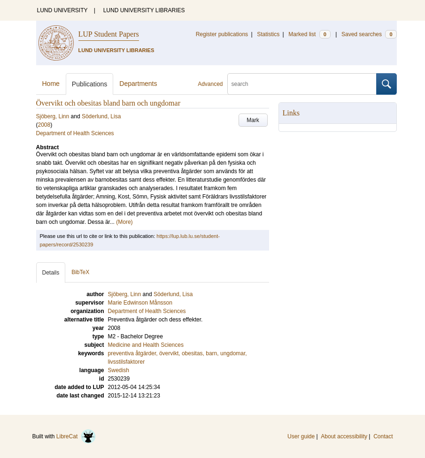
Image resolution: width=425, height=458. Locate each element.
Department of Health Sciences (75, 133)
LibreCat (76, 436)
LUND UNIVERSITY (62, 10)
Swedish (118, 370)
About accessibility (344, 436)
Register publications (222, 34)
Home (51, 83)
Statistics (268, 34)
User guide (301, 436)
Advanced (210, 84)
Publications (90, 84)
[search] (302, 84)
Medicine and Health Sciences (146, 345)
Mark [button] (253, 120)
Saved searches (369, 34)
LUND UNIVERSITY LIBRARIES (144, 10)
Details (51, 272)
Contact (383, 436)
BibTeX (80, 272)
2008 (44, 125)
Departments (138, 83)
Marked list (309, 34)
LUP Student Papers (108, 34)
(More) (124, 222)
